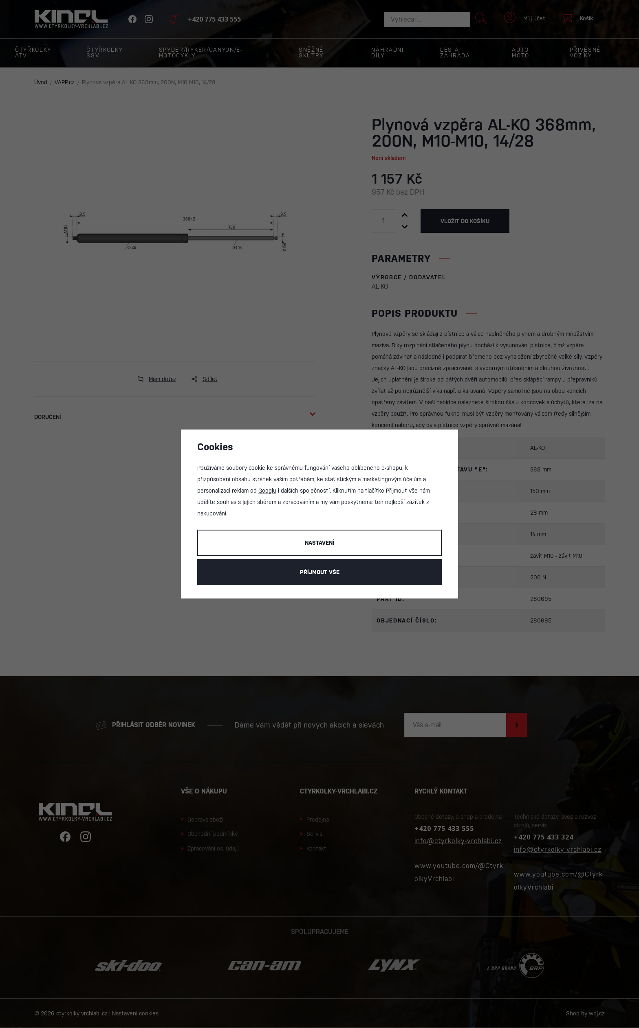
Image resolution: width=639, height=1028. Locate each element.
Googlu (267, 490)
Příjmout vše (319, 572)
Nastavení (319, 542)
